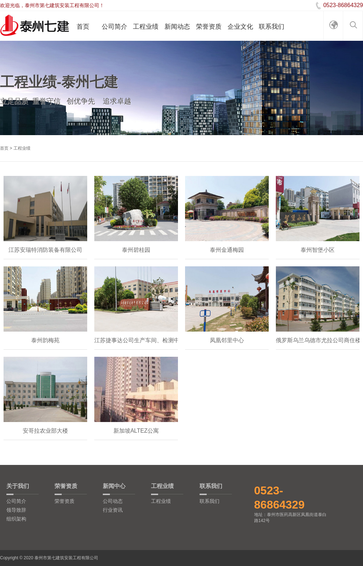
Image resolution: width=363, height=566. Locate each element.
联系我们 (271, 26)
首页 (83, 26)
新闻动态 (177, 26)
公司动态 (113, 501)
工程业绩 (145, 26)
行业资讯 (113, 510)
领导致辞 (16, 510)
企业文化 (240, 26)
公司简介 (114, 26)
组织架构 (16, 519)
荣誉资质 (209, 26)
